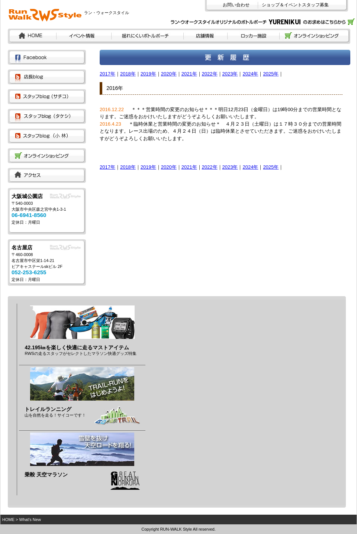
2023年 (230, 74)
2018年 (128, 74)
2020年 (169, 74)
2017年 (107, 74)
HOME (8, 519)
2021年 (189, 74)
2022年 (210, 74)
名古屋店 (22, 247)
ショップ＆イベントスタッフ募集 (295, 4)
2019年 (148, 74)
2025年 (271, 74)
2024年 (250, 74)
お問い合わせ (236, 4)
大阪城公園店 (27, 196)
